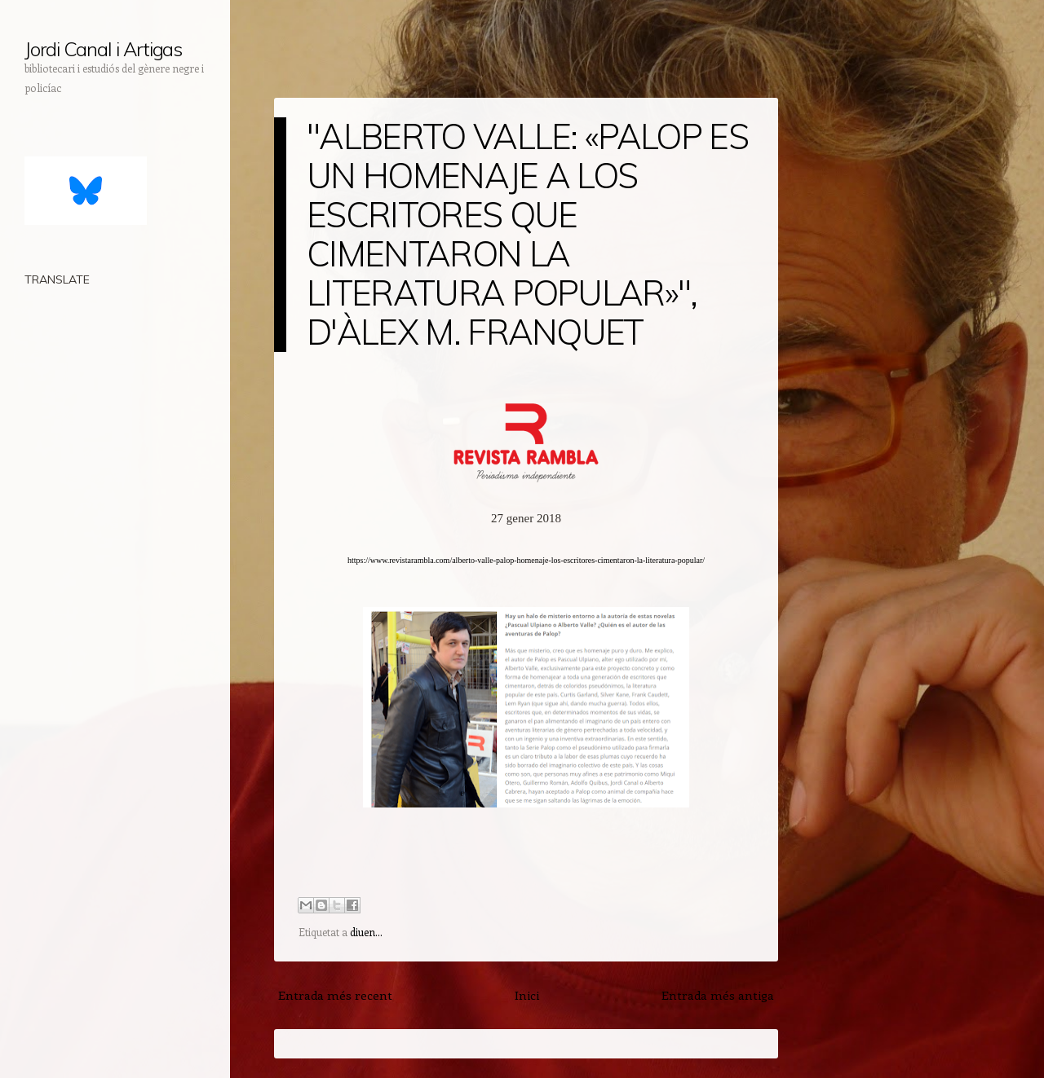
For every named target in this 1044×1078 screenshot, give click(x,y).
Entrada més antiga (717, 995)
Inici (527, 995)
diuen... (366, 932)
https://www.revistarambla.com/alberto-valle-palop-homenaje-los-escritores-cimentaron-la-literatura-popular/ (526, 560)
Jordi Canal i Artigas (103, 49)
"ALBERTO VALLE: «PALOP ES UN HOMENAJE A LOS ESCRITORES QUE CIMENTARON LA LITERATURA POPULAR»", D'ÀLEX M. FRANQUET (527, 234)
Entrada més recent (335, 995)
